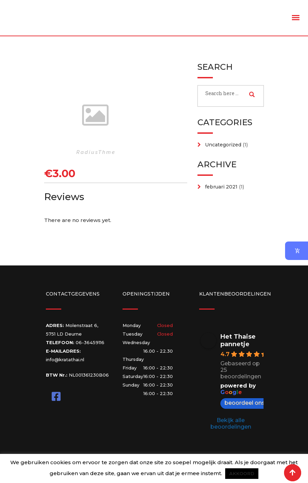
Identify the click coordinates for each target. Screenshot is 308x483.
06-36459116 (90, 342)
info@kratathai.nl (65, 359)
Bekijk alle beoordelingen (230, 423)
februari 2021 (221, 187)
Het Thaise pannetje (238, 340)
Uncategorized (223, 145)
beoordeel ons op (252, 403)
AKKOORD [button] (241, 473)
